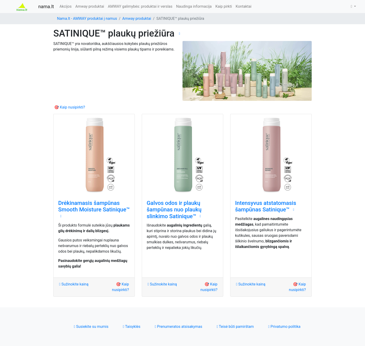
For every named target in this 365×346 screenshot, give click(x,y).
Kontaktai (243, 6)
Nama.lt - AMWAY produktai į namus (87, 18)
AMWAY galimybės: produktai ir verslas (140, 6)
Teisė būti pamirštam (235, 326)
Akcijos (66, 6)
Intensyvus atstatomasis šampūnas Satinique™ (265, 206)
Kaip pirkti (223, 6)
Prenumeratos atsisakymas (178, 326)
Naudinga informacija (194, 6)
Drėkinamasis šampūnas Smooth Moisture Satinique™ (94, 206)
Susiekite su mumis (91, 326)
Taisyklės (131, 326)
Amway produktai (89, 6)
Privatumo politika (284, 326)
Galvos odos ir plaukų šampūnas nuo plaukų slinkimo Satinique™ (174, 210)
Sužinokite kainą (73, 284)
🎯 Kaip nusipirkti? (69, 107)
